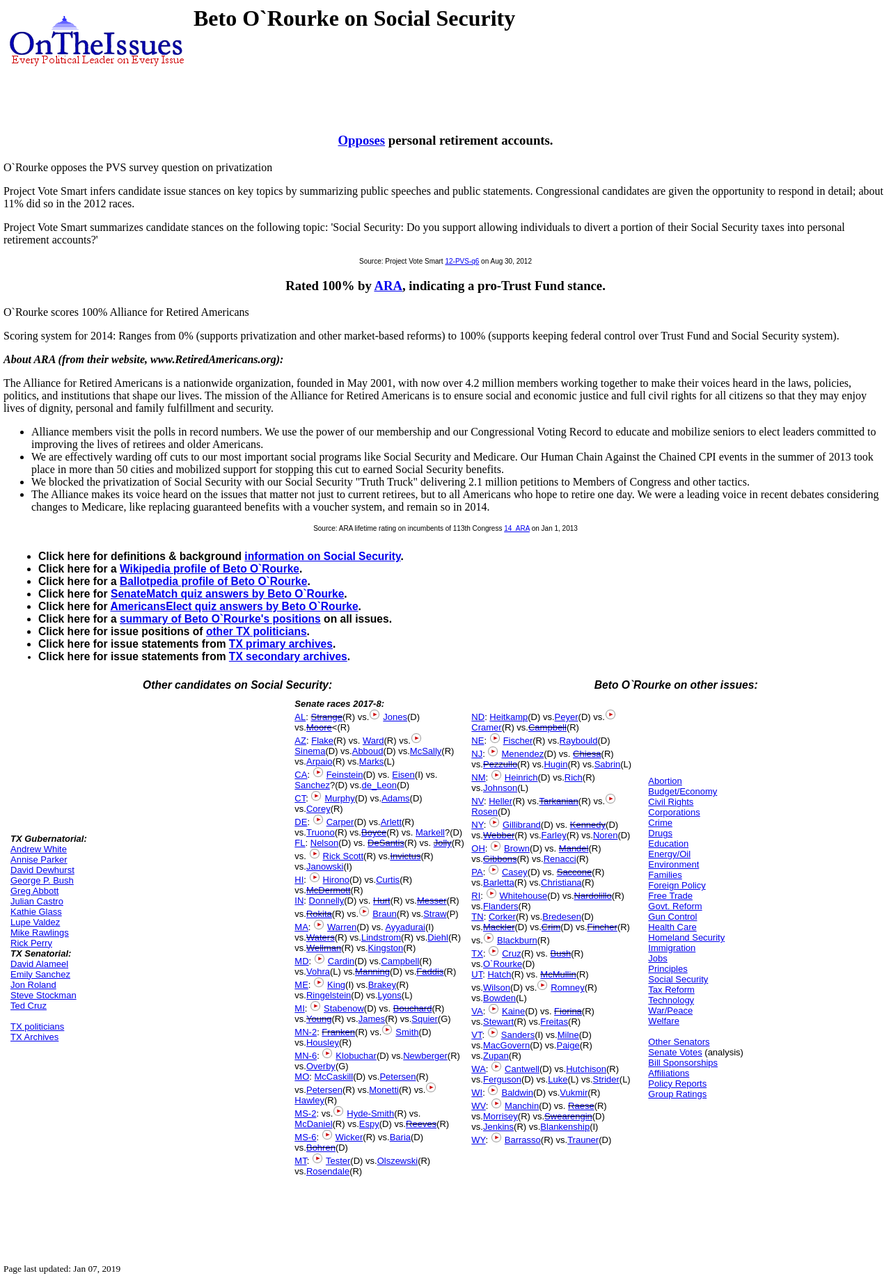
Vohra (318, 971)
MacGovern (506, 1045)
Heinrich (521, 777)
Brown (517, 848)
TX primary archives (281, 644)
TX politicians (37, 1026)
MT (300, 1161)
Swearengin (568, 1116)
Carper (340, 822)
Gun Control (672, 916)
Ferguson (502, 1079)
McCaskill (334, 1076)
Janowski (324, 866)
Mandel (574, 848)
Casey (515, 872)
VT (476, 1035)
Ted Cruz (28, 1005)
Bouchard (412, 1008)
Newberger (425, 1056)
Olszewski (397, 1161)
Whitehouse (524, 895)
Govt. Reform (675, 906)
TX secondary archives (288, 656)
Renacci (560, 859)
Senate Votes (675, 1052)
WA (478, 1069)
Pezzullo (500, 764)
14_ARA (517, 528)
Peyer (566, 717)
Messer (432, 900)
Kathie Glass (36, 911)
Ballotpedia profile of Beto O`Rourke (213, 581)
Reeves (421, 1124)
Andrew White (38, 849)
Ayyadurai (405, 927)
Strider (606, 1079)
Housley (322, 1042)
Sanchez (312, 785)
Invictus (405, 856)
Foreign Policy (676, 885)
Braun (384, 914)
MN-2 (305, 1032)
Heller (500, 801)
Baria (400, 1137)
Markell (430, 832)
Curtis (388, 879)
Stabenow (344, 1008)
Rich (574, 777)
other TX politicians (256, 631)
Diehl (437, 937)
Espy (369, 1124)
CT (300, 798)
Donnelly (327, 900)
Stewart (498, 1021)
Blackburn (517, 940)
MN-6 (305, 1056)
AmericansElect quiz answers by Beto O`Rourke (234, 606)
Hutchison (586, 1069)
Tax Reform (671, 989)
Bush (561, 953)
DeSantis (386, 843)
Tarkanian (558, 801)
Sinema (309, 751)
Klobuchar (356, 1056)
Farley (554, 835)
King (336, 985)
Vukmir (574, 1092)
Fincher (602, 927)
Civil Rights (670, 802)
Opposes (362, 140)
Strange (326, 717)
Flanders (501, 906)
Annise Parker (39, 859)
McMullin (558, 974)
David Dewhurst (42, 870)
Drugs (660, 833)
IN (298, 900)
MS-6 (305, 1137)
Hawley (309, 1100)
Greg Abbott (34, 891)
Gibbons (500, 859)
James (371, 1019)
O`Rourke (502, 964)
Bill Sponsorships (683, 1062)
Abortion (664, 781)
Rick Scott (343, 856)
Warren (341, 927)
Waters (320, 937)
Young (318, 1019)
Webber (498, 835)
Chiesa (587, 754)
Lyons (390, 995)
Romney (567, 987)
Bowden (499, 998)
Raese (581, 1106)
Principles (667, 969)
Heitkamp (508, 717)
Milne (568, 1035)
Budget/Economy (682, 791)
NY (477, 825)
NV (477, 801)
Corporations (674, 812)
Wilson (496, 987)
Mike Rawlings (39, 932)
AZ (300, 740)
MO (301, 1076)
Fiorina (568, 1011)
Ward (373, 740)
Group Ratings (677, 1094)
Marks (371, 761)
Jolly (443, 843)
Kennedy (588, 825)
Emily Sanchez (40, 974)
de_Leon (379, 785)
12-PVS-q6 (462, 261)
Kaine (513, 1011)
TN (477, 916)
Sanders (518, 1035)
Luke (557, 1079)
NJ (476, 754)
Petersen (397, 1076)
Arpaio (319, 761)
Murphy (339, 798)
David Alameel (39, 964)
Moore (319, 727)
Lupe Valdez (35, 922)
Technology (671, 1000)
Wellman (323, 948)
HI (298, 879)
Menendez (522, 754)
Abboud (368, 751)
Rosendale (327, 1171)
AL (300, 717)
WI (476, 1092)
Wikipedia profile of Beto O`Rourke (209, 569)
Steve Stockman (43, 995)
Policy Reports (677, 1083)
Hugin (555, 764)
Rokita (319, 914)
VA (476, 1011)
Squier (424, 1019)
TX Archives (34, 1037)
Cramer (486, 727)
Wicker (349, 1137)
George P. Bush (42, 880)
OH (478, 848)
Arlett (391, 822)
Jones (395, 717)
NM (478, 777)
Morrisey (500, 1116)
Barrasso (523, 1140)
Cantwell (522, 1069)
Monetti (384, 1090)
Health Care (672, 927)
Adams (395, 798)
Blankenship (565, 1126)
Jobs (657, 958)
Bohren (321, 1147)
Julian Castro (36, 901)
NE (477, 740)
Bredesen (561, 916)
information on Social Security (322, 556)
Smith (406, 1032)
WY (478, 1140)
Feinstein (344, 774)
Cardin (341, 961)
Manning (372, 971)
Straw (434, 914)
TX (477, 953)
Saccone (574, 872)
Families (664, 875)
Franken (338, 1032)
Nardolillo (593, 895)
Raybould (579, 740)
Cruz (511, 953)
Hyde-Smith (370, 1113)
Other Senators (678, 1042)
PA (476, 872)
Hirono (336, 879)
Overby (321, 1066)
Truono (320, 832)
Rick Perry (31, 943)
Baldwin (517, 1092)
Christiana (561, 882)
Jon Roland (33, 985)
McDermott (328, 890)
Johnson (500, 788)
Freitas (554, 1021)
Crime (660, 822)
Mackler (499, 927)
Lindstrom (381, 937)
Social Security (678, 979)
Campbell (400, 961)
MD (301, 961)
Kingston (386, 948)
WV (478, 1106)
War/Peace (670, 1010)
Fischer (518, 740)
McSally (426, 751)
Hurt (382, 900)
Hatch (499, 974)
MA (301, 927)
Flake (322, 740)
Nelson (324, 843)
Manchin (522, 1106)
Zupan (496, 1056)
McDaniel (313, 1124)
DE (300, 822)
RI (475, 895)
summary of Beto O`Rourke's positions (220, 619)
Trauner (583, 1140)
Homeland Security (686, 937)
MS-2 (305, 1113)
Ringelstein (328, 995)
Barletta (498, 882)
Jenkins (498, 1126)
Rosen (484, 811)
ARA (388, 285)
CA (300, 774)
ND (477, 717)
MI (299, 1008)
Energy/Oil (669, 854)
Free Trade (670, 895)
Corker (502, 916)
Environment (673, 864)
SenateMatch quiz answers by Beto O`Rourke (227, 594)
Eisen (403, 774)
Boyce (373, 832)
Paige (567, 1045)
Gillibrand (522, 825)
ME (301, 985)
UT (476, 974)
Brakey (382, 985)
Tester (338, 1161)
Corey (318, 809)
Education (668, 843)
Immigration (671, 948)
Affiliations (668, 1073)
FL (299, 843)
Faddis (429, 971)
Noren (605, 835)
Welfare (663, 1021)
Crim (551, 927)
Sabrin (607, 764)
